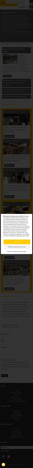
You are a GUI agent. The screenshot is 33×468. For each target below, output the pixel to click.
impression (9, 251)
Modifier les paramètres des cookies (17, 247)
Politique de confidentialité (19, 251)
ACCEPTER (17, 241)
